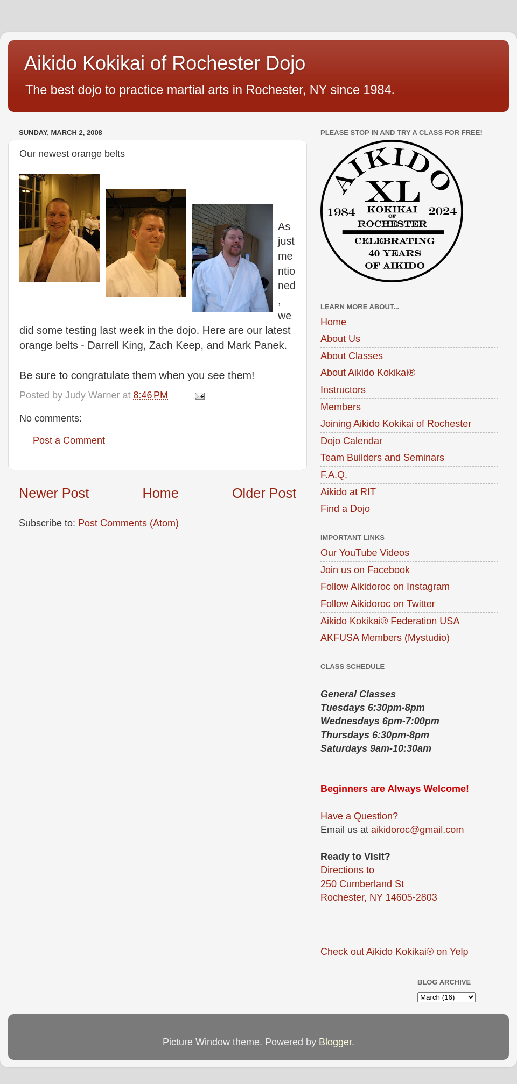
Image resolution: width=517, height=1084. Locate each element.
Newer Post (54, 493)
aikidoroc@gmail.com (417, 829)
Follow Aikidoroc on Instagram (385, 586)
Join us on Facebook (365, 570)
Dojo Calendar (351, 441)
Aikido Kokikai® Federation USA (389, 621)
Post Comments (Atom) (128, 523)
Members (340, 407)
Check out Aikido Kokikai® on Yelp (394, 951)
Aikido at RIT (348, 492)
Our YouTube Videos (364, 552)
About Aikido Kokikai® (367, 372)
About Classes (351, 356)
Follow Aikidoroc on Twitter (377, 603)
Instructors (343, 389)
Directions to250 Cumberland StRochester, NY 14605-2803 (378, 883)
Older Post (264, 493)
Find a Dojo (345, 508)
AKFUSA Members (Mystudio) (385, 637)
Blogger (335, 1042)
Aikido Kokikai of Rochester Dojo (164, 63)
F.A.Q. (333, 474)
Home (161, 493)
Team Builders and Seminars (382, 457)
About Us (340, 338)
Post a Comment (69, 440)
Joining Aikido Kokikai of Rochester (395, 423)
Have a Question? (359, 816)
